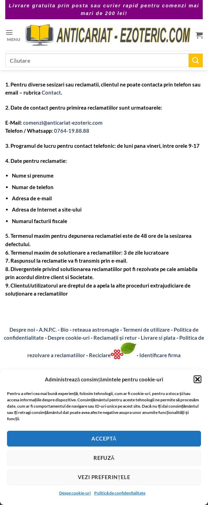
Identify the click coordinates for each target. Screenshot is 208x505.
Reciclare (113, 355)
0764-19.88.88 (71, 130)
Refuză (104, 458)
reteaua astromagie (95, 329)
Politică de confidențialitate (120, 493)
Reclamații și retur (115, 337)
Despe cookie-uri (75, 493)
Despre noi (22, 329)
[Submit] (196, 60)
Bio (65, 329)
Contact (51, 92)
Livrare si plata (158, 337)
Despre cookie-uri (69, 337)
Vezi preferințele (104, 477)
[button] (197, 379)
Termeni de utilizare (146, 329)
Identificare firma (160, 355)
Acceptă (103, 438)
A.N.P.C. (48, 329)
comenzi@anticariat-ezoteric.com (63, 122)
